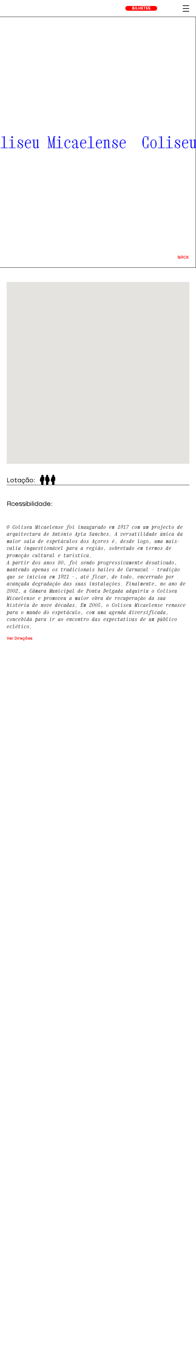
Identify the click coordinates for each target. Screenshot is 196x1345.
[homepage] (20, 8)
